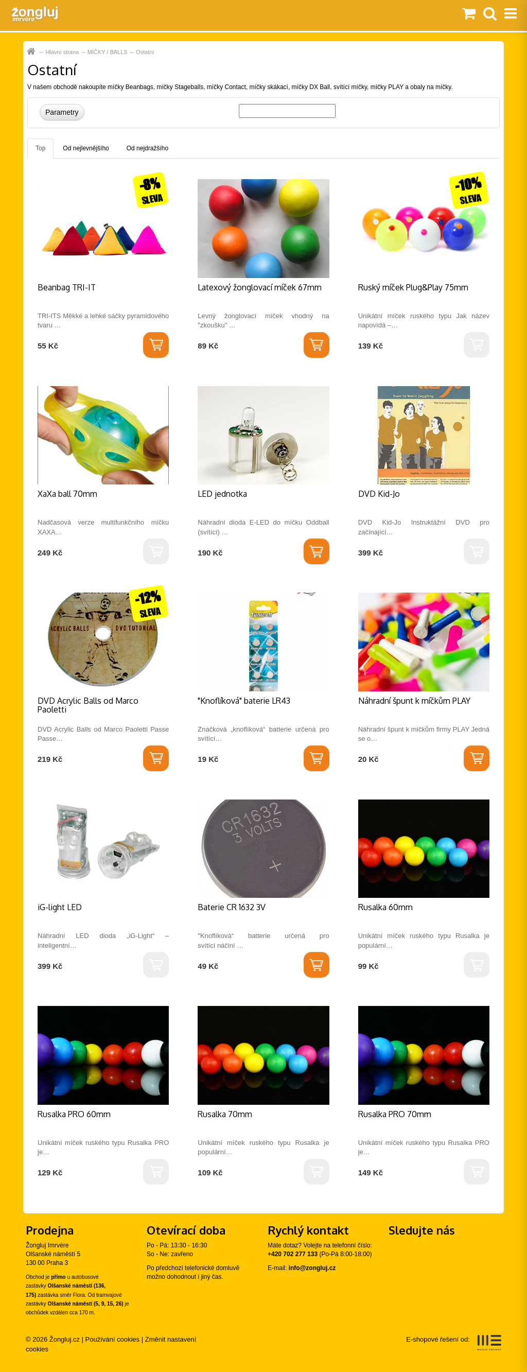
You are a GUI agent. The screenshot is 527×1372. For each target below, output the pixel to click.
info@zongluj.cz (312, 1268)
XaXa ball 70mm (67, 494)
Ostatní (145, 52)
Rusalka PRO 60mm (74, 1114)
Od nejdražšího (147, 148)
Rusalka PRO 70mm (394, 1114)
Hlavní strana (32, 51)
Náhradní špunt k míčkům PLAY (414, 701)
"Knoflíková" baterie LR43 (244, 701)
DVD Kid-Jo (379, 494)
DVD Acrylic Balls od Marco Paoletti (88, 705)
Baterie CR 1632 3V (232, 907)
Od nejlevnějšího (86, 148)
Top (40, 148)
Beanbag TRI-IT (67, 287)
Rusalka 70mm (225, 1114)
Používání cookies (112, 1339)
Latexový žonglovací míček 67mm (260, 287)
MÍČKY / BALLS (107, 52)
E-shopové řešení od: (453, 1342)
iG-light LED (60, 907)
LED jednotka (222, 494)
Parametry (62, 112)
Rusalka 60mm (385, 907)
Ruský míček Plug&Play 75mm (413, 287)
